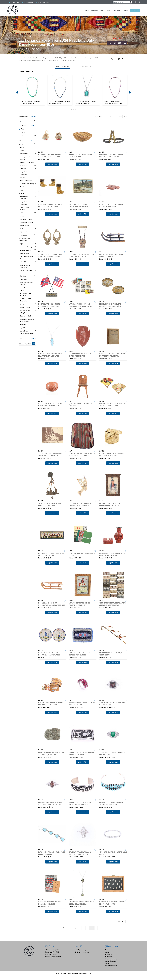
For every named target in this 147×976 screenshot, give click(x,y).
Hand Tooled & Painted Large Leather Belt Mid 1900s (50, 703)
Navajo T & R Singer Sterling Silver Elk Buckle (81, 753)
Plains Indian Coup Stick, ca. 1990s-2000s (111, 654)
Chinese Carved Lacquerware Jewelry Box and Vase (112, 554)
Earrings (22, 216)
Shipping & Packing (111, 959)
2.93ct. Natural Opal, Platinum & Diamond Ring (112, 703)
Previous (65, 928)
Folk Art (22, 147)
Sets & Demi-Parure (26, 219)
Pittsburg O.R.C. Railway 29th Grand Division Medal (82, 255)
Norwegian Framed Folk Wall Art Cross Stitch (51, 554)
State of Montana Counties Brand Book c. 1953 (50, 903)
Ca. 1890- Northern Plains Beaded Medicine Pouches (49, 155)
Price (20, 339)
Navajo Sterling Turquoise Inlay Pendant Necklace (50, 355)
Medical (22, 304)
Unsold (28, 135)
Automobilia (23, 279)
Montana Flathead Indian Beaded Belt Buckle (79, 654)
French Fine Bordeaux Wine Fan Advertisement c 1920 (112, 405)
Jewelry (21, 213)
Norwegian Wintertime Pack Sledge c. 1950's (111, 255)
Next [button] (130, 92)
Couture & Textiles (24, 262)
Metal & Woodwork (25, 187)
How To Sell (108, 957)
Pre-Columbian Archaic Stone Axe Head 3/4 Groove (51, 753)
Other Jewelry (24, 235)
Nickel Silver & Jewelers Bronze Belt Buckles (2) (110, 305)
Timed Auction (26, 36)
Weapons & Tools (25, 250)
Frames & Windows (26, 180)
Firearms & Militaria (25, 316)
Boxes (21, 190)
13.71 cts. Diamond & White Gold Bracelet (113, 853)
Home (87, 10)
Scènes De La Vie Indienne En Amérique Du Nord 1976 (50, 454)
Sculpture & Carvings (26, 247)
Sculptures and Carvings (27, 184)
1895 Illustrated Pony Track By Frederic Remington (112, 355)
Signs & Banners (25, 307)
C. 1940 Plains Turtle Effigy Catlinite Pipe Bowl (111, 205)
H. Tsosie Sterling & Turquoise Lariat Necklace (51, 853)
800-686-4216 (52, 954)
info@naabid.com (28, 2)
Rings (21, 229)
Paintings (22, 150)
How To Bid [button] (109, 954)
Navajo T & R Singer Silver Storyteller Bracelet (80, 803)
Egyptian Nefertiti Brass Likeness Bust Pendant (80, 504)
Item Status (22, 126)
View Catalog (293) (115, 43)
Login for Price (52, 164)
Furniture (21, 193)
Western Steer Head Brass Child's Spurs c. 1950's (111, 155)
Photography (23, 154)
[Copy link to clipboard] (112, 59)
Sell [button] (108, 10)
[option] (32, 90)
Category (21, 141)
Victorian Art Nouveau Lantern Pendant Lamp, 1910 (52, 504)
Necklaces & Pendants (26, 222)
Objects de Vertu (25, 232)
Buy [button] (102, 10)
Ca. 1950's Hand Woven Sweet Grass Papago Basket (112, 454)
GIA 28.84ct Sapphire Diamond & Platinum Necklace (59, 102)
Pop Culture (22, 324)
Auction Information (83, 66)
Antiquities (23, 169)
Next (102, 928)
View (120, 116)
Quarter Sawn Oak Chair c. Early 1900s (80, 405)
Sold (28, 132)
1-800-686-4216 (15, 2)
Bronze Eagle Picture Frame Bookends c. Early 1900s (50, 255)
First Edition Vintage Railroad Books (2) (82, 554)
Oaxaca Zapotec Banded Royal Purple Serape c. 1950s (82, 454)
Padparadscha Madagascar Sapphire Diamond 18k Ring (50, 803)
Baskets (22, 177)
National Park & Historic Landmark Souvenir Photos (81, 305)
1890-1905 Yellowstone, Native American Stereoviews (112, 604)
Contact (117, 10)
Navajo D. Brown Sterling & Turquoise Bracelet (111, 803)
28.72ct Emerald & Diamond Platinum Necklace (30, 102)
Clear (32, 125)
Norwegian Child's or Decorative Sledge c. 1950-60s (51, 604)
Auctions (94, 10)
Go (34, 343)
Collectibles (22, 276)
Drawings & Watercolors (27, 162)
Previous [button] (17, 92)
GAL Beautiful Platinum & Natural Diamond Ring (80, 853)
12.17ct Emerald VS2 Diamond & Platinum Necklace (87, 102)
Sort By (96, 116)
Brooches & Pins (25, 225)
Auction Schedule (110, 961)
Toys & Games (24, 328)
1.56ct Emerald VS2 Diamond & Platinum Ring (112, 753)
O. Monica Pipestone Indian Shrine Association (80, 355)
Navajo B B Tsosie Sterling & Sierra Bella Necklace (81, 903)
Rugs (21, 244)
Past (27, 129)
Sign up (125, 10)
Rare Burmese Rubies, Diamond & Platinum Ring (82, 703)
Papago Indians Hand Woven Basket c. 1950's (80, 155)
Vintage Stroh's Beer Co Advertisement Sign (79, 604)
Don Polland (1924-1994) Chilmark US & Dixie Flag (49, 305)
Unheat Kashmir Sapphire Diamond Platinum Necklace (113, 102)
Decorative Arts (23, 165)
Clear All (33, 117)
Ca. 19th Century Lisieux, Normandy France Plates (49, 654)
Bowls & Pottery (25, 253)
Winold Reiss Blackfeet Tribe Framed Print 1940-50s (112, 504)
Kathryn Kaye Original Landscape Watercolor (79, 205)
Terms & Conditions (111, 966)
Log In (135, 10)
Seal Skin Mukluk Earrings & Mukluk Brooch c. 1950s (50, 205)
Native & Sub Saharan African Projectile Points (112, 903)
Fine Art (21, 144)
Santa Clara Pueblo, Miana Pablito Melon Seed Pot (50, 405)
